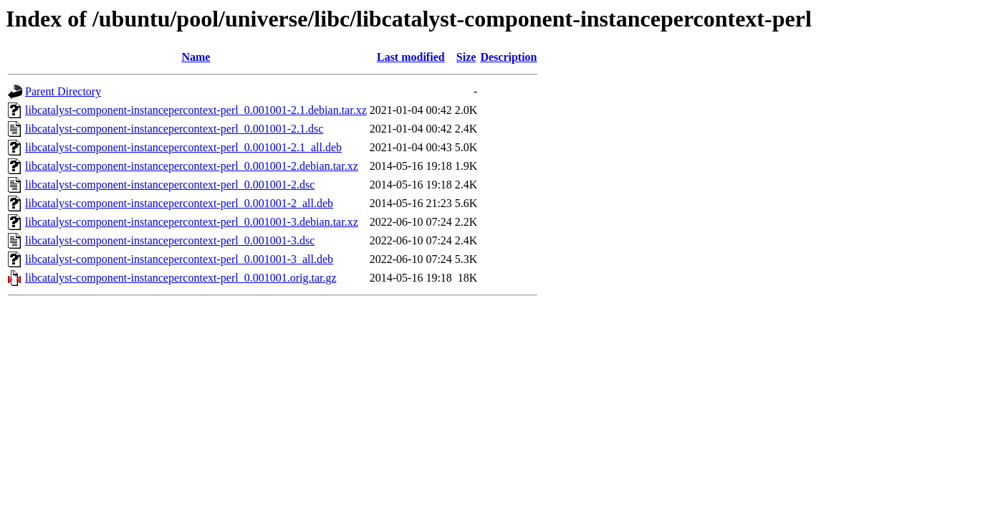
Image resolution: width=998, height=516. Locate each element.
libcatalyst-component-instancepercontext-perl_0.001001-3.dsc (170, 240)
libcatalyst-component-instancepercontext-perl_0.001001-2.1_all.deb (183, 147)
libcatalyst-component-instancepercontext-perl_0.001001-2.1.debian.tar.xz (196, 110)
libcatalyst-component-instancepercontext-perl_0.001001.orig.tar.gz (181, 278)
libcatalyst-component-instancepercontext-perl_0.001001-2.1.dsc (174, 129)
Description (508, 57)
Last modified (411, 57)
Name (195, 57)
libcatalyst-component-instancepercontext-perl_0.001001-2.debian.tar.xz (191, 166)
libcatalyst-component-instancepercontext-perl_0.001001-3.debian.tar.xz (191, 222)
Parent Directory (63, 91)
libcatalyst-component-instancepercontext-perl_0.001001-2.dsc (170, 184)
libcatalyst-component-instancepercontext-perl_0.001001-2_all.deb (179, 203)
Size (466, 57)
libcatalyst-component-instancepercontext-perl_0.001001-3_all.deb (179, 259)
